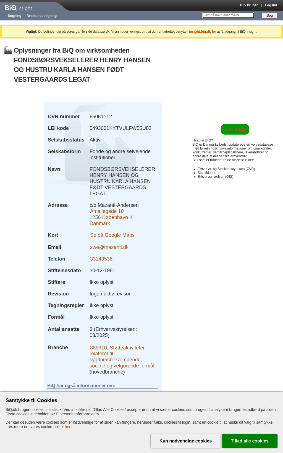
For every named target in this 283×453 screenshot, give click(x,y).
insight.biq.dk (200, 32)
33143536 (101, 259)
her (67, 426)
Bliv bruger (249, 5)
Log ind (271, 5)
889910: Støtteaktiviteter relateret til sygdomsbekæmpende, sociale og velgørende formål (122, 356)
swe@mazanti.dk (109, 247)
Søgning (15, 16)
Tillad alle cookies (250, 441)
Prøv (235, 129)
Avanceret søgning (42, 16)
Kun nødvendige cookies (185, 441)
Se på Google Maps (112, 235)
